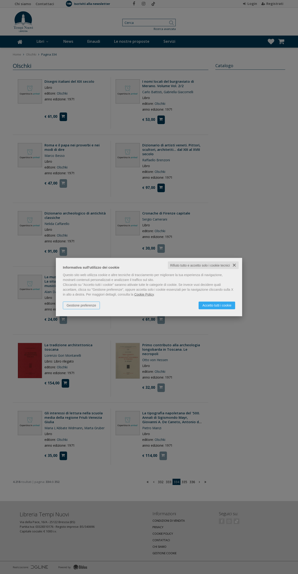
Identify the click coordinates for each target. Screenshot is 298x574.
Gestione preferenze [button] (81, 305)
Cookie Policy (144, 294)
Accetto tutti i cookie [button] (216, 305)
